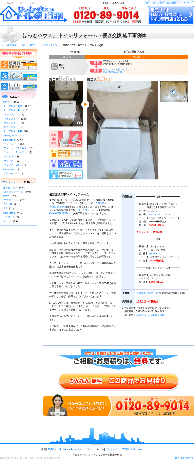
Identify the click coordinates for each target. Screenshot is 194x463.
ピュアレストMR (13, 131)
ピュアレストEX (12, 110)
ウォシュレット (12, 182)
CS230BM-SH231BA (159, 214)
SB (5, 208)
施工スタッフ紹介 (155, 2)
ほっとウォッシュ (87, 210)
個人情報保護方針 (184, 458)
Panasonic (9, 169)
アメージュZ (10, 144)
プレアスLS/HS (12, 165)
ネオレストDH (11, 127)
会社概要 (171, 2)
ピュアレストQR (13, 106)
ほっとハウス (10, 187)
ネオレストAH (11, 118)
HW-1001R (154, 253)
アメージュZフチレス (15, 148)
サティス (8, 160)
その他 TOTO (11, 135)
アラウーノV (10, 173)
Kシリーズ (9, 217)
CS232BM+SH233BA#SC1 (150, 315)
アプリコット (11, 200)
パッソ (7, 221)
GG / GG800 (10, 114)
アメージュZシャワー (15, 152)
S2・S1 (8, 204)
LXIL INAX (137, 449)
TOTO (6, 102)
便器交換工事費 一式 (147, 293)
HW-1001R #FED (58, 213)
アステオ (8, 156)
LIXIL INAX (9, 140)
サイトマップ (186, 2)
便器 (5, 96)
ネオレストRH (11, 123)
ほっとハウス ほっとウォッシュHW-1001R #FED (120, 71)
